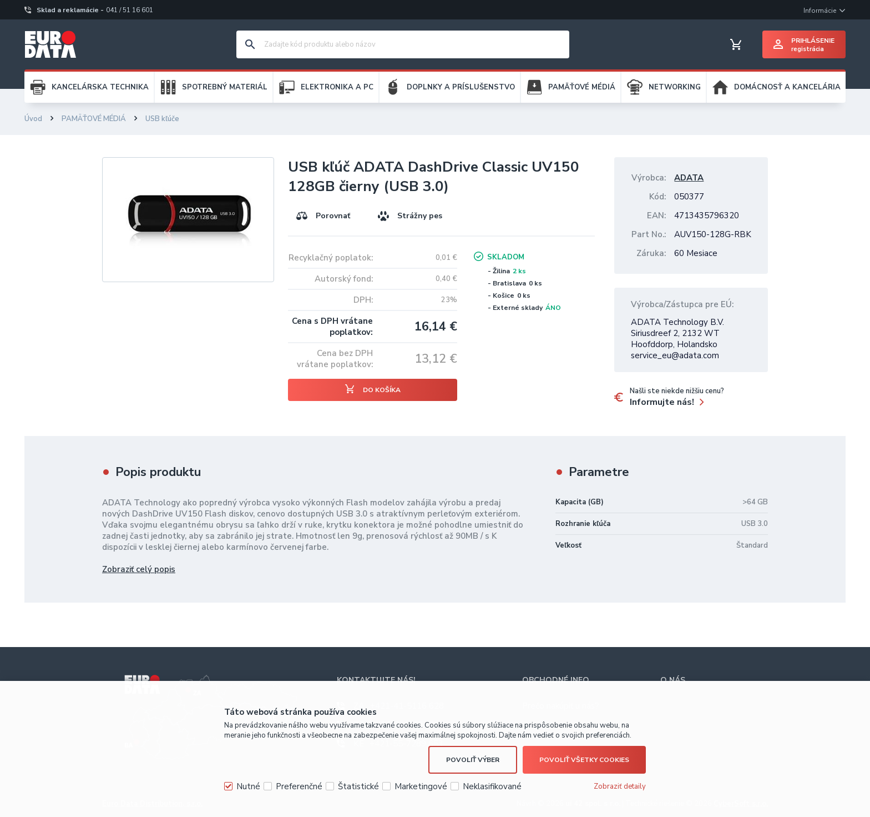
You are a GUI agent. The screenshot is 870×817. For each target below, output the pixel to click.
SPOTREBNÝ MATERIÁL (224, 87)
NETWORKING (675, 87)
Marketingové (420, 786)
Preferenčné (299, 786)
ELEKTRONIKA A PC (337, 87)
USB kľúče (162, 119)
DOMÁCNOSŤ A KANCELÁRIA (787, 87)
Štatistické (358, 786)
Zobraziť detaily (620, 786)
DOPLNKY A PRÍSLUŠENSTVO (461, 87)
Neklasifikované (492, 786)
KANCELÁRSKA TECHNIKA (100, 87)
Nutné (248, 786)
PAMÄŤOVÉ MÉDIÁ (581, 87)
